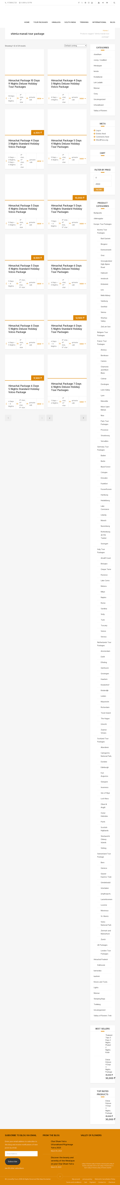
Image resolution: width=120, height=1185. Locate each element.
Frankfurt (104, 483)
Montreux (105, 910)
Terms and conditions (73, 1182)
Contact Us (102, 1182)
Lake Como (105, 580)
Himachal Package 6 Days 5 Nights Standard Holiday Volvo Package (23, 389)
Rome (103, 603)
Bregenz (104, 244)
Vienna (103, 312)
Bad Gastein (105, 238)
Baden (103, 455)
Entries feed (101, 133)
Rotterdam (105, 707)
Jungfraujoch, (106, 894)
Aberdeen (105, 747)
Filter (99, 190)
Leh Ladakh (98, 82)
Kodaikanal (98, 77)
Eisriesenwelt (106, 250)
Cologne (104, 472)
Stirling (103, 848)
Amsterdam (105, 651)
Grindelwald (105, 882)
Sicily (103, 614)
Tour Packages (40, 22)
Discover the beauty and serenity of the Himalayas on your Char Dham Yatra (63, 1160)
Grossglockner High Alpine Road (106, 264)
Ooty (96, 94)
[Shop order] (75, 45)
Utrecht (104, 724)
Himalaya (56, 22)
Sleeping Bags (99, 999)
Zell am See (106, 327)
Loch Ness (105, 798)
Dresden (104, 478)
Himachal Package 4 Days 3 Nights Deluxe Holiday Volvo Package (66, 83)
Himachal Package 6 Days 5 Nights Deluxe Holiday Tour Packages (66, 268)
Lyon (102, 395)
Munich (103, 520)
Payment (93, 1182)
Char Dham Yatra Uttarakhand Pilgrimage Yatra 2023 (62, 1144)
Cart (85, 1182)
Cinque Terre (106, 569)
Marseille (104, 401)
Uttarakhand (98, 105)
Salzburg (104, 301)
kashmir (97, 976)
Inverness (104, 787)
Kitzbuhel (104, 284)
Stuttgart (104, 544)
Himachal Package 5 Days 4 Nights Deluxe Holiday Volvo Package (23, 208)
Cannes (104, 361)
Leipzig (103, 515)
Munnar (97, 88)
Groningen (105, 673)
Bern (102, 862)
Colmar (103, 378)
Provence (104, 430)
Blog (112, 22)
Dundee (104, 762)
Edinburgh (105, 767)
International (99, 22)
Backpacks (98, 213)
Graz (102, 255)
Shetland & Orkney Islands (105, 839)
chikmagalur (98, 218)
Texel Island (106, 713)
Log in (98, 130)
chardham (97, 54)
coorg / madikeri (100, 60)
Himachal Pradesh (101, 959)
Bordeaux (104, 355)
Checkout (112, 1182)
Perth (103, 822)
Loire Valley (105, 390)
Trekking (84, 22)
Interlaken (105, 888)
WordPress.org (102, 140)
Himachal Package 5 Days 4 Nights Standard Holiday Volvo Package (23, 268)
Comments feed (102, 137)
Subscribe (12, 1161)
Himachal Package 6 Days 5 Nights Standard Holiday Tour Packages (66, 328)
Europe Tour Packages (103, 224)
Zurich (103, 939)
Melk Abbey (105, 295)
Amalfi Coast (106, 558)
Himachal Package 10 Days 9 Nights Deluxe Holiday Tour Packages (24, 83)
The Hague (105, 718)
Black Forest (105, 467)
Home (26, 22)
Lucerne (104, 905)
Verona (103, 637)
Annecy (104, 350)
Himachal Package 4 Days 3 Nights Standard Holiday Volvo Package (23, 143)
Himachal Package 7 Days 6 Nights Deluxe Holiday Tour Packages (66, 387)
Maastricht (105, 702)
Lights (96, 987)
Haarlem (104, 679)
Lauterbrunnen (106, 899)
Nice (102, 415)
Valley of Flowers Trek (102, 1015)
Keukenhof (105, 685)
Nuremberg (105, 526)
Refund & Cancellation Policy (105, 1179)
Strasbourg (105, 435)
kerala (96, 71)
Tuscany (104, 625)
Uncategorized (99, 99)
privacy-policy (87, 1179)
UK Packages (102, 945)
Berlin (103, 461)
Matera (104, 586)
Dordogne (105, 384)
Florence (104, 575)
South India (70, 22)
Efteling (104, 662)
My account (76, 1179)
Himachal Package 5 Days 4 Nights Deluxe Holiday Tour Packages (66, 143)
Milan (103, 592)
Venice (103, 631)
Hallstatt (104, 273)
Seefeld (104, 306)
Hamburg (104, 495)
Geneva (104, 868)
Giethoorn (105, 668)
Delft (103, 657)
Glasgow (104, 782)
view (40, 98)
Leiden (103, 696)
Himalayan (98, 65)
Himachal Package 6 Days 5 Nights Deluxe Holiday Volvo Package (23, 328)
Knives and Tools (100, 982)
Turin (103, 620)
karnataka (97, 971)
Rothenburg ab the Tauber (105, 535)
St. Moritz (105, 916)
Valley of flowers (100, 110)
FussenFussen (106, 489)
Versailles (104, 441)
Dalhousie (101, 965)
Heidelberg (105, 500)
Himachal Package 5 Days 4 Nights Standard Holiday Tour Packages (66, 208)
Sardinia (104, 608)
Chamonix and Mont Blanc (105, 370)
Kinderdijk (104, 690)
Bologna (104, 564)
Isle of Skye (105, 793)
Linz (102, 290)
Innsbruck (104, 278)
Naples (103, 597)
